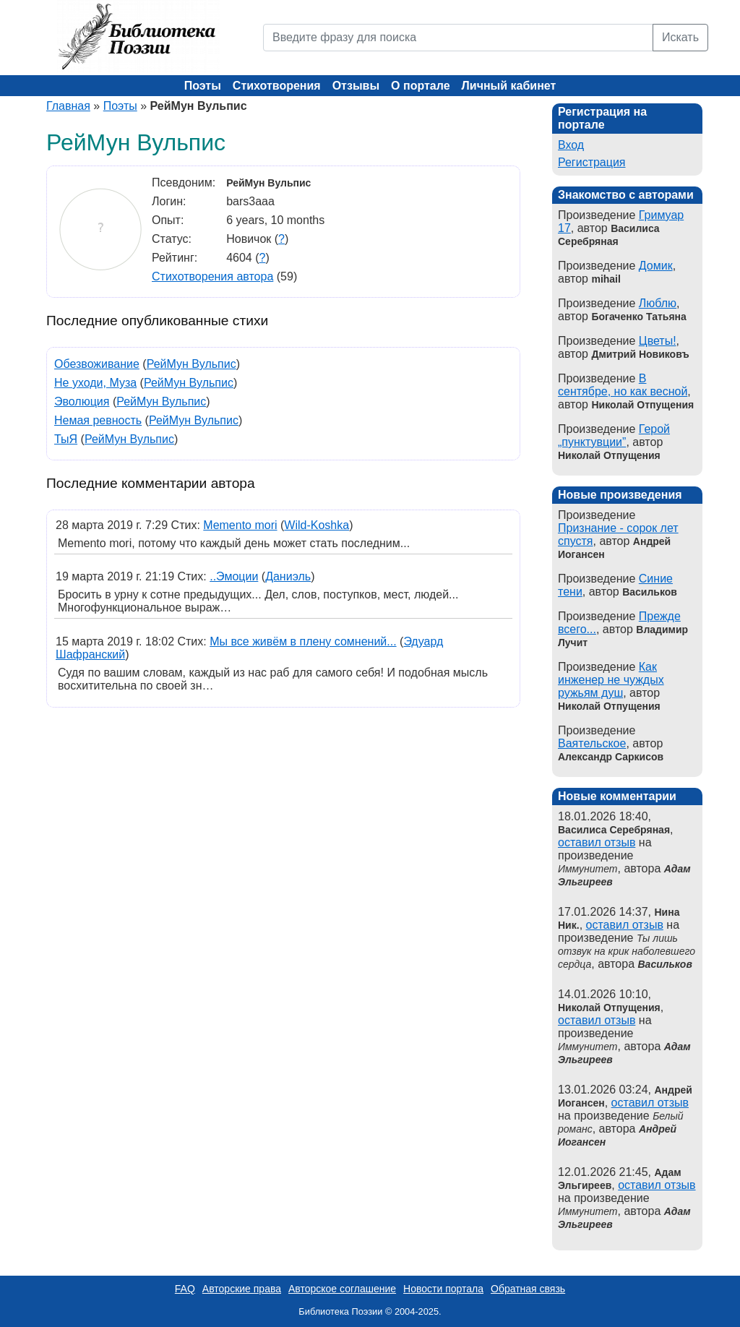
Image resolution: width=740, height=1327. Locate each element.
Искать (680, 37)
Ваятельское (592, 743)
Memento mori (240, 525)
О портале (420, 86)
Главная (68, 106)
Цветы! (657, 341)
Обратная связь (528, 1288)
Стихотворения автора (212, 276)
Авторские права (241, 1288)
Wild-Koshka (316, 525)
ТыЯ (65, 439)
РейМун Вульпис (191, 364)
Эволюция (81, 401)
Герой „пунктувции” (614, 435)
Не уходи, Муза (95, 383)
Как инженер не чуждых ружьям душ (611, 680)
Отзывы (355, 86)
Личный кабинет (509, 86)
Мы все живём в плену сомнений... (303, 641)
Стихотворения (277, 86)
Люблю (657, 303)
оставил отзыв (596, 842)
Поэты (202, 86)
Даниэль (288, 576)
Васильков (665, 964)
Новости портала (443, 1288)
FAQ (185, 1288)
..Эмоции (234, 576)
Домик (656, 265)
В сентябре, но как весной (622, 385)
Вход (571, 145)
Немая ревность (98, 420)
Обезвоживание (96, 364)
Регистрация (592, 162)
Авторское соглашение (342, 1288)
